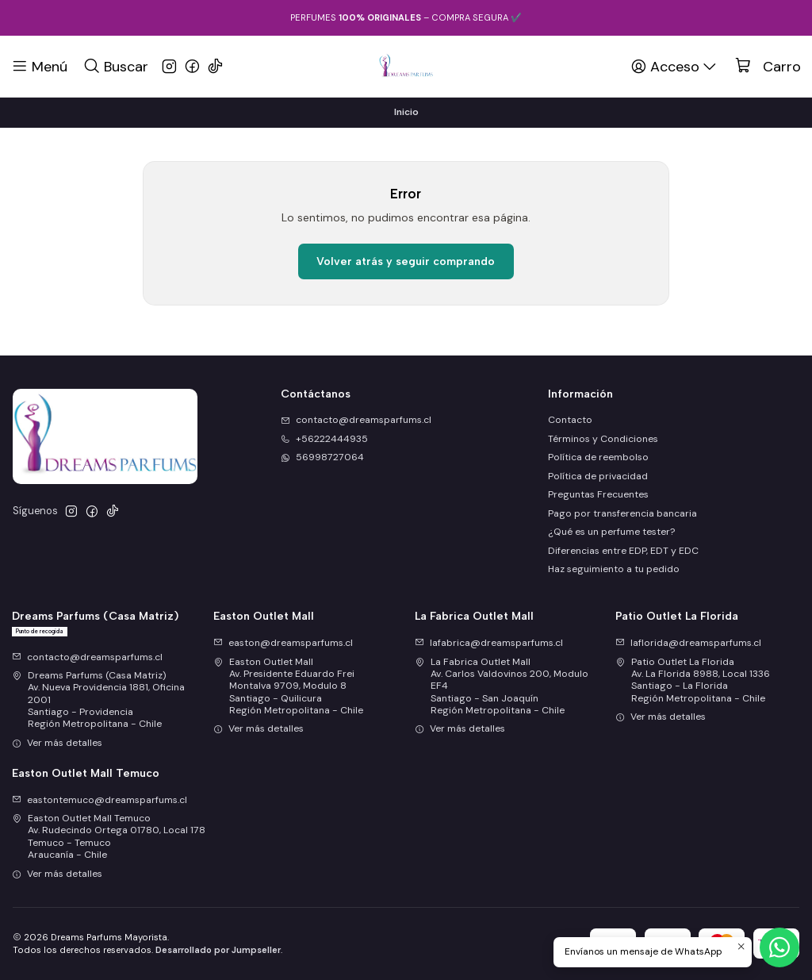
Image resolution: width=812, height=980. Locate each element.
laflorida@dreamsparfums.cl (688, 642)
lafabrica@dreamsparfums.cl (489, 642)
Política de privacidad (598, 476)
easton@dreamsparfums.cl (283, 642)
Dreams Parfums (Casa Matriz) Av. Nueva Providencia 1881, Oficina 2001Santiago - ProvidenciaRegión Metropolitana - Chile (98, 699)
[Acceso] (675, 66)
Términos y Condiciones (603, 438)
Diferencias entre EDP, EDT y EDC (623, 550)
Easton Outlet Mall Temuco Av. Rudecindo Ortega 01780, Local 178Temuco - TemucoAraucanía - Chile (108, 836)
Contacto (570, 419)
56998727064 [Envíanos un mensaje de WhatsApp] (322, 457)
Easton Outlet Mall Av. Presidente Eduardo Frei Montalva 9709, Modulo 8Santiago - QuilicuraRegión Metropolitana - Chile (288, 686)
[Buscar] (115, 66)
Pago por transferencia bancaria (622, 513)
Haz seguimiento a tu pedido (614, 569)
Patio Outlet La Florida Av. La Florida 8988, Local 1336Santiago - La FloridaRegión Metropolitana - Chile (692, 680)
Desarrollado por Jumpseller (218, 949)
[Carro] (768, 66)
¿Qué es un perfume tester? (611, 531)
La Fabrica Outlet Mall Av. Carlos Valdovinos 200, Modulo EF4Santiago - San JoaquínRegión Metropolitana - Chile (501, 686)
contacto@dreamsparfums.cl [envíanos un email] (356, 419)
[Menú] (40, 66)
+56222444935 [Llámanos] (324, 438)
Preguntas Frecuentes (598, 494)
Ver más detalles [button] (57, 742)
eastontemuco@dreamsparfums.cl (99, 800)
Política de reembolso (598, 457)
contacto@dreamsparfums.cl (87, 657)
